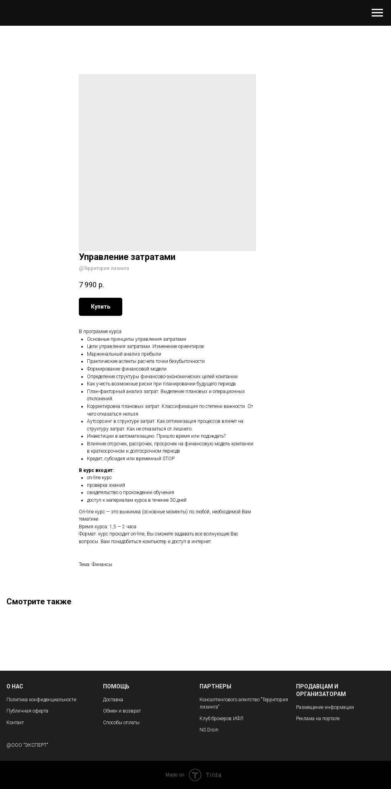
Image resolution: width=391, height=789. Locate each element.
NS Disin (209, 730)
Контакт (15, 722)
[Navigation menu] (377, 13)
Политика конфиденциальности (41, 699)
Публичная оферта (27, 711)
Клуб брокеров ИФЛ (221, 718)
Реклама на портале (318, 718)
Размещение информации (325, 707)
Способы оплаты (121, 722)
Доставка (113, 699)
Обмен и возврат (122, 711)
